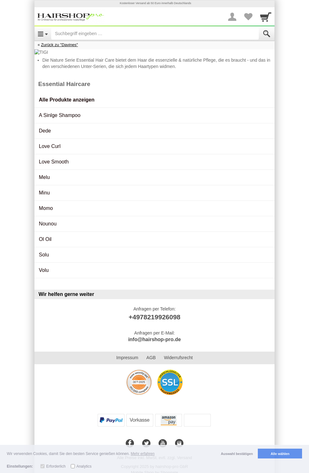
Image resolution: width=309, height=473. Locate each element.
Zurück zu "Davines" (59, 44)
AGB (151, 351)
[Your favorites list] (248, 17)
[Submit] (266, 34)
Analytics (84, 466)
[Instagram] (179, 437)
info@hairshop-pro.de (154, 333)
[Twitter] (146, 437)
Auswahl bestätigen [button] (237, 454)
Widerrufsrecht (178, 351)
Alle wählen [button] (280, 454)
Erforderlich (55, 466)
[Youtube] (162, 437)
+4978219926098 (154, 310)
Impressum (127, 351)
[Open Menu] (43, 33)
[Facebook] (130, 437)
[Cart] (266, 17)
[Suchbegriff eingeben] (155, 34)
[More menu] (232, 17)
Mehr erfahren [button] (142, 454)
